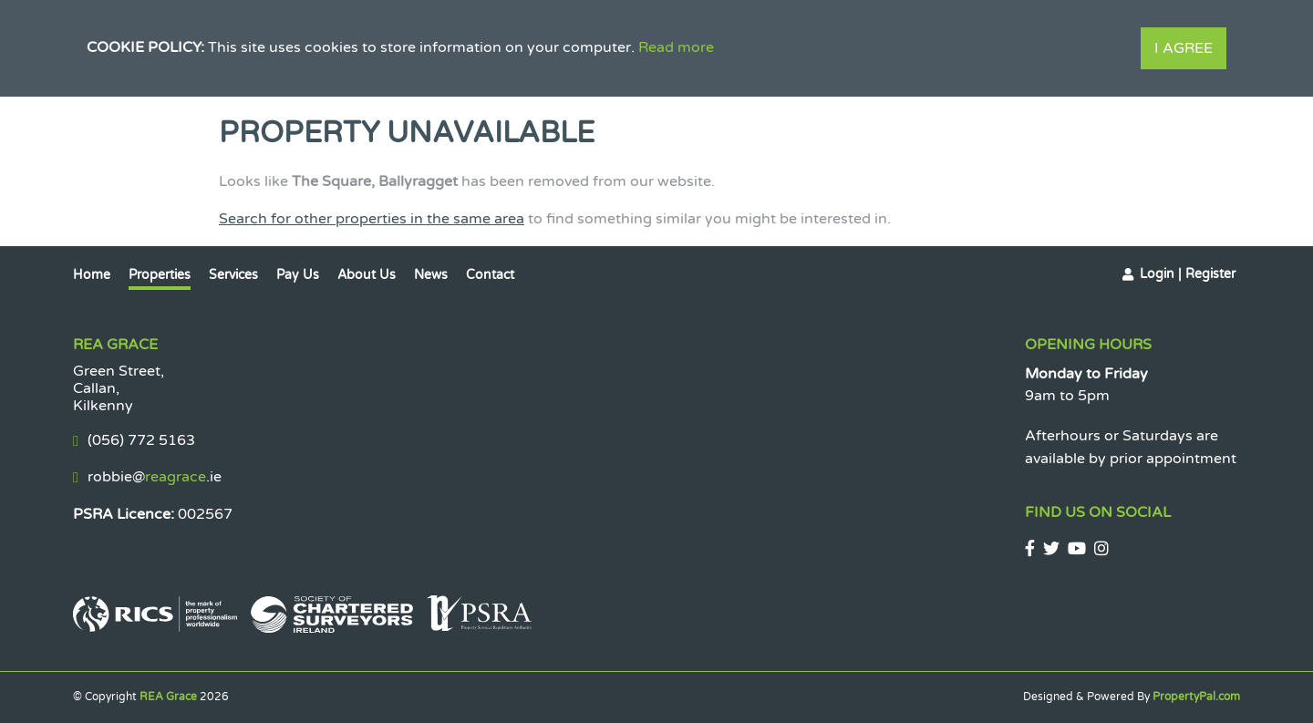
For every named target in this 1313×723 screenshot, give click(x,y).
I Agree (1183, 48)
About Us (366, 275)
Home (91, 275)
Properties (160, 275)
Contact (490, 275)
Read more (676, 47)
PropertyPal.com (1196, 696)
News (431, 275)
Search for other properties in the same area (371, 219)
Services (233, 275)
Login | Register (1187, 274)
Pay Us (297, 275)
